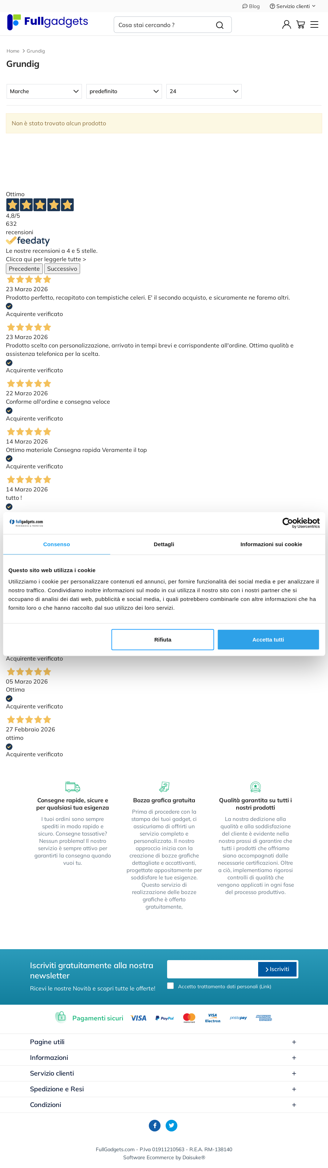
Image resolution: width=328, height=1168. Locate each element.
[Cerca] (220, 24)
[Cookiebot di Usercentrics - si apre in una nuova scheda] (288, 522)
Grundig (36, 51)
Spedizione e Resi (163, 1089)
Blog (251, 6)
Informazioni (163, 1057)
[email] (211, 969)
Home (13, 51)
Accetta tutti (268, 639)
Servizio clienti (293, 6)
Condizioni (163, 1104)
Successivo (62, 268)
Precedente (24, 268)
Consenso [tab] (56, 544)
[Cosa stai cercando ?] (161, 24)
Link (265, 986)
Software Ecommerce (148, 1157)
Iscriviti (277, 969)
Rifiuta (162, 639)
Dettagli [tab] (164, 544)
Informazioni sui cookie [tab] (271, 544)
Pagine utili (163, 1042)
